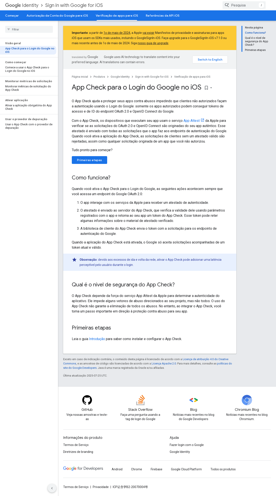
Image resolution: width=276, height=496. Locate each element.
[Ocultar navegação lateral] (52, 488)
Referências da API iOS (162, 15)
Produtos (99, 76)
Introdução (97, 339)
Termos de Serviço (76, 445)
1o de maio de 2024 (117, 33)
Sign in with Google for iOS (74, 5)
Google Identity (120, 76)
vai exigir (148, 33)
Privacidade (101, 487)
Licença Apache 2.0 (164, 363)
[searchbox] (29, 29)
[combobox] (244, 5)
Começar (12, 15)
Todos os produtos (223, 469)
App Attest (191, 121)
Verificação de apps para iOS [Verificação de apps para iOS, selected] (117, 15)
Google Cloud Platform (186, 469)
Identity (21, 5)
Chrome (136, 469)
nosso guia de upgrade (153, 43)
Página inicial (80, 76)
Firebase (156, 469)
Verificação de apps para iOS (192, 76)
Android (117, 469)
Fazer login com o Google (187, 445)
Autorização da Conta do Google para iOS (57, 15)
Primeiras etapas (89, 160)
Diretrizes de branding (78, 452)
